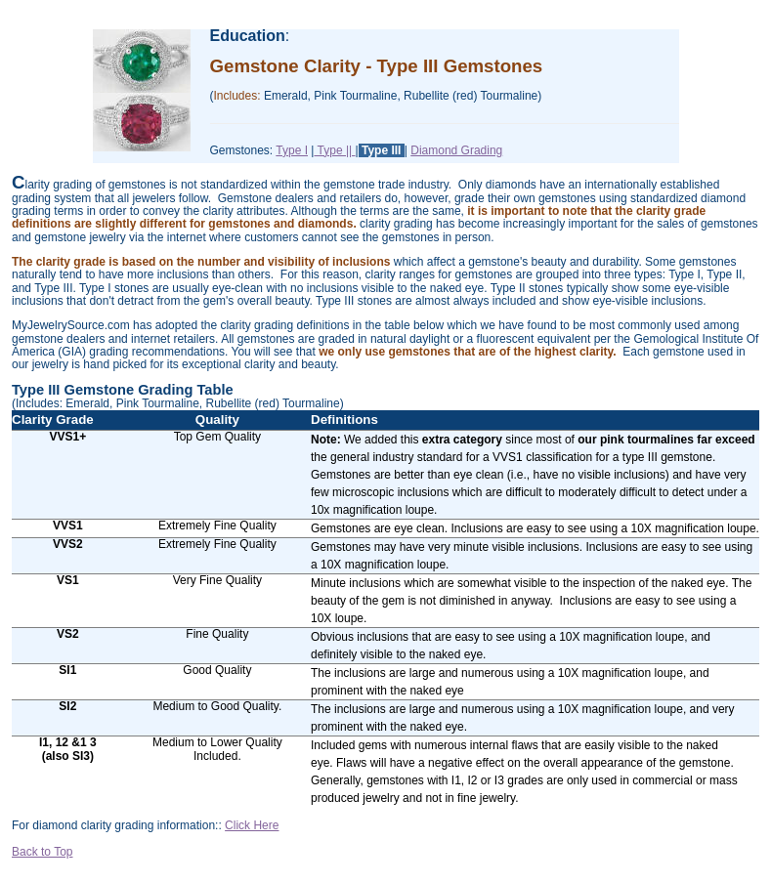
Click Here (251, 825)
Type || (334, 150)
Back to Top (42, 852)
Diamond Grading (456, 150)
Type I (292, 150)
